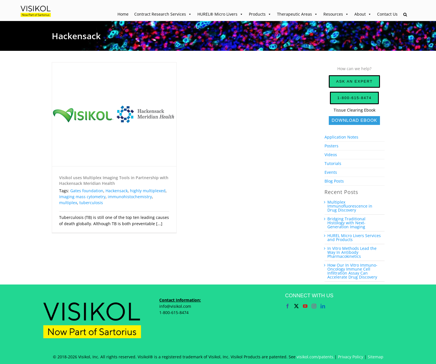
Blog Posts (334, 181)
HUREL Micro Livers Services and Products (354, 237)
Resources (336, 14)
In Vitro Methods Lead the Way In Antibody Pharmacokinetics (352, 252)
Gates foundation (86, 190)
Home (123, 14)
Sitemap (375, 356)
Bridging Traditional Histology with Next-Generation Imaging (346, 222)
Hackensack (117, 190)
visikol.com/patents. (315, 356)
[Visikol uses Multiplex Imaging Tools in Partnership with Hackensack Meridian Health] (114, 114)
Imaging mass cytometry (82, 196)
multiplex (68, 202)
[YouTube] (305, 306)
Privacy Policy (350, 356)
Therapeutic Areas (297, 14)
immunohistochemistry (130, 196)
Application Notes (341, 137)
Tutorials (333, 163)
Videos (331, 154)
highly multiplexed (148, 190)
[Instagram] (314, 306)
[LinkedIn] (323, 306)
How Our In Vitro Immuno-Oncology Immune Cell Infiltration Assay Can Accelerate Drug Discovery (352, 271)
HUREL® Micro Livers (220, 14)
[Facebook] (287, 306)
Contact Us (387, 14)
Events (331, 172)
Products (260, 14)
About (362, 14)
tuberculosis (91, 202)
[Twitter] (296, 306)
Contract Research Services (163, 14)
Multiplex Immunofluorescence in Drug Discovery (349, 206)
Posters (331, 145)
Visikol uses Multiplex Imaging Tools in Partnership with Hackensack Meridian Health (113, 180)
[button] (405, 14)
